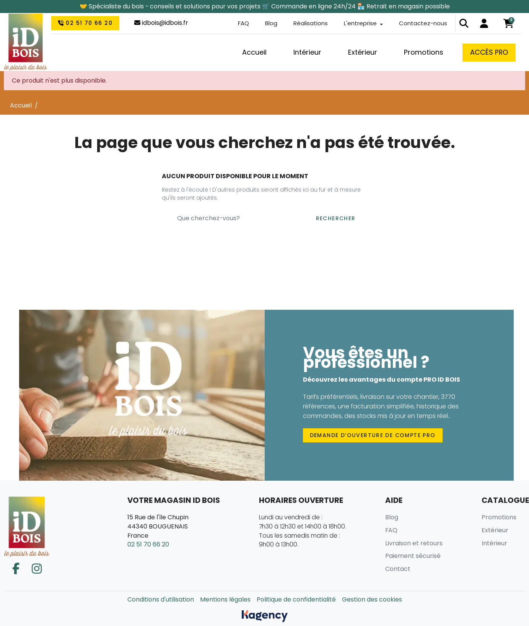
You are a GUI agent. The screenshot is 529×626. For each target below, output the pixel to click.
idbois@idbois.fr (161, 23)
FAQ (237, 24)
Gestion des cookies (372, 599)
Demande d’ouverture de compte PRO (373, 435)
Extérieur (495, 530)
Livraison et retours (414, 543)
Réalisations (306, 24)
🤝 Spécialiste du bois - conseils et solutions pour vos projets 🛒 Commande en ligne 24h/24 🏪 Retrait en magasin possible (265, 6)
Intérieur (494, 543)
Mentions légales (225, 599)
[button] (464, 24)
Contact (397, 568)
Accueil (21, 105)
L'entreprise (358, 24)
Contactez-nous (422, 24)
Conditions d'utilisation (160, 599)
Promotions (499, 517)
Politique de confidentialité (296, 599)
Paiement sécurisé (413, 555)
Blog (265, 24)
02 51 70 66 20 (85, 24)
